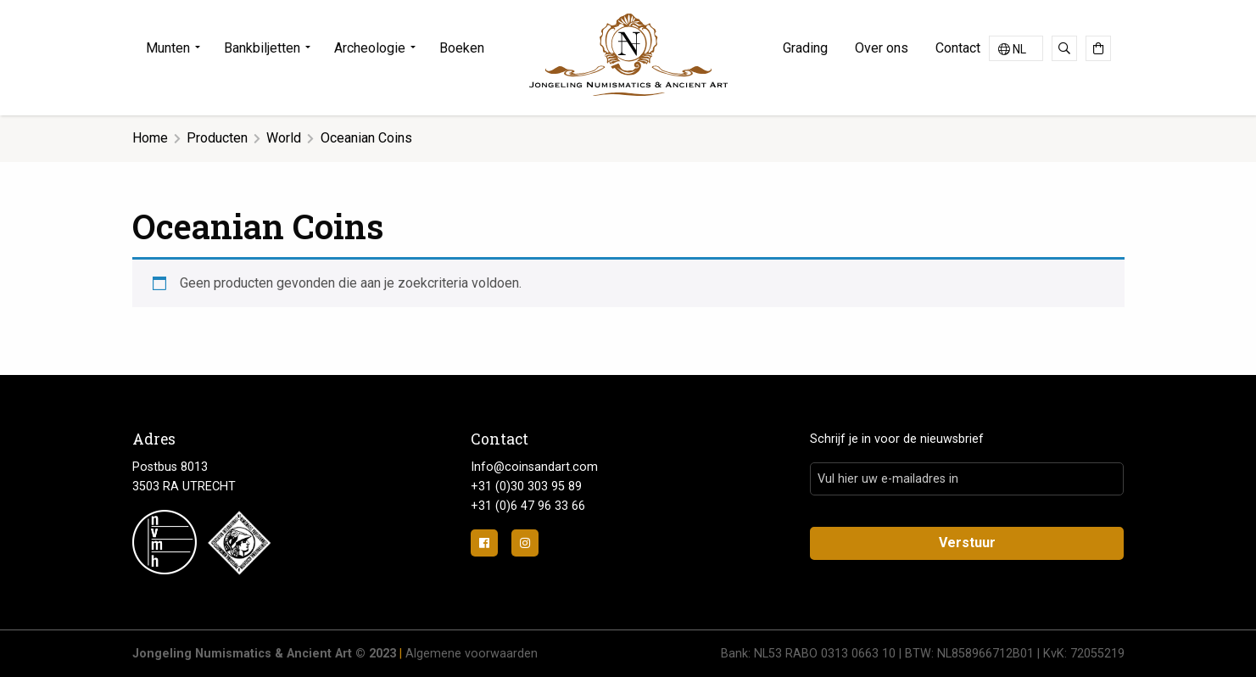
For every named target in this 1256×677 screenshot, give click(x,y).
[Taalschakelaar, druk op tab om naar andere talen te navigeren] (1016, 48)
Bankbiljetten (262, 48)
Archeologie (369, 48)
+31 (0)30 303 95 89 (526, 486)
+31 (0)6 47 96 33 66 (528, 506)
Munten (168, 48)
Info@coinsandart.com (534, 467)
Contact (957, 48)
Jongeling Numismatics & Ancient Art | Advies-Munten (628, 55)
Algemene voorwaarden (471, 653)
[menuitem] (178, 48)
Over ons (881, 48)
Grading (805, 48)
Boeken (461, 48)
